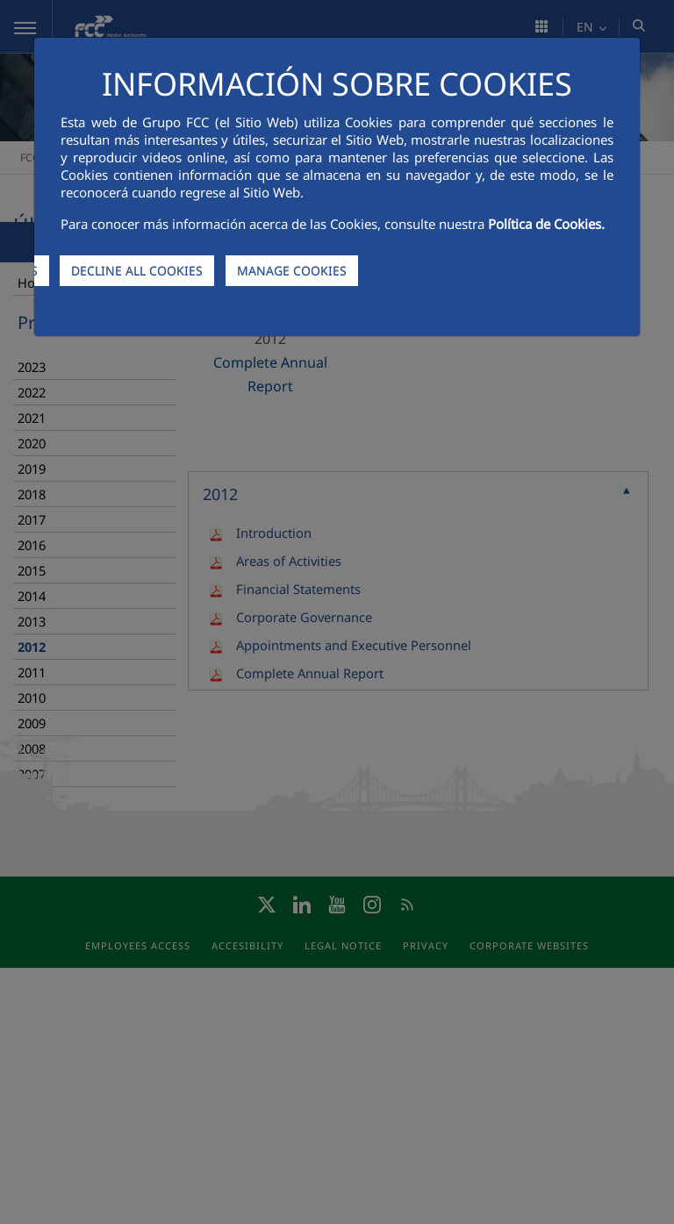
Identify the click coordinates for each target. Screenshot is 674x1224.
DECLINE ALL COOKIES (137, 270)
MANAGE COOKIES (292, 270)
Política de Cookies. (546, 224)
